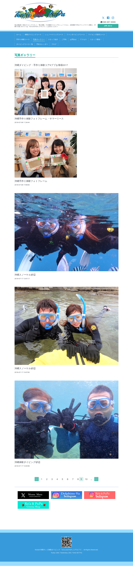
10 (87, 479)
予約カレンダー (42, 44)
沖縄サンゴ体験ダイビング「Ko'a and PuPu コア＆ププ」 (61, 550)
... (92, 479)
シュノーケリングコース (54, 34)
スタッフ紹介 (53, 39)
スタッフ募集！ (96, 39)
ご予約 (64, 39)
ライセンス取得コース (96, 34)
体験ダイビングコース (33, 34)
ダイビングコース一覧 (24, 44)
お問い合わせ (108, 25)
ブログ (53, 44)
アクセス (83, 39)
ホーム (18, 34)
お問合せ (73, 39)
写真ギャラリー (39, 39)
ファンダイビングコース (75, 34)
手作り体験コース (23, 39)
